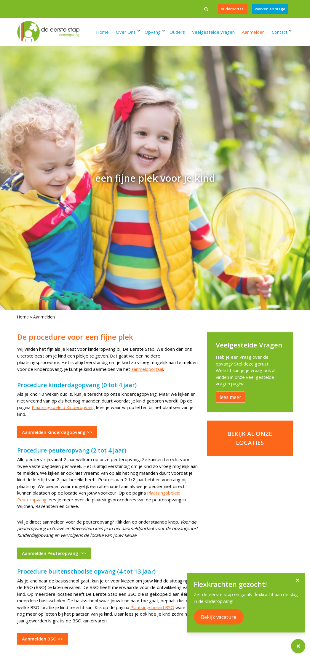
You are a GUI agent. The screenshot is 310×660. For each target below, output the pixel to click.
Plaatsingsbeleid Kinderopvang (63, 407)
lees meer (230, 397)
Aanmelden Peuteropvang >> (54, 553)
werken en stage (270, 9)
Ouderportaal (233, 9)
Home (23, 317)
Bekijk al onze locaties (249, 438)
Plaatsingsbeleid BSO (152, 607)
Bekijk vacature (224, 617)
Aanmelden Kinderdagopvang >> (57, 432)
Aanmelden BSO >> (42, 639)
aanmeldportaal (147, 369)
